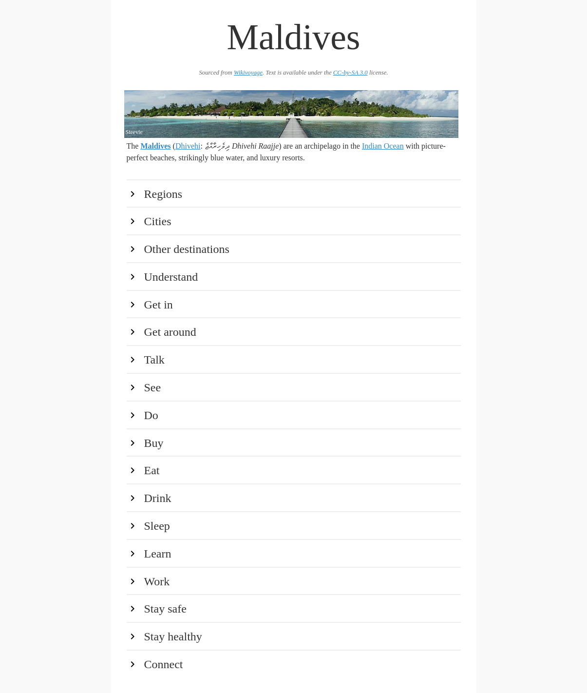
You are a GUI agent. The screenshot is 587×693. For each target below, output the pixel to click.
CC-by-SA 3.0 (350, 72)
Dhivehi (188, 146)
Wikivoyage (248, 72)
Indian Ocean (383, 146)
